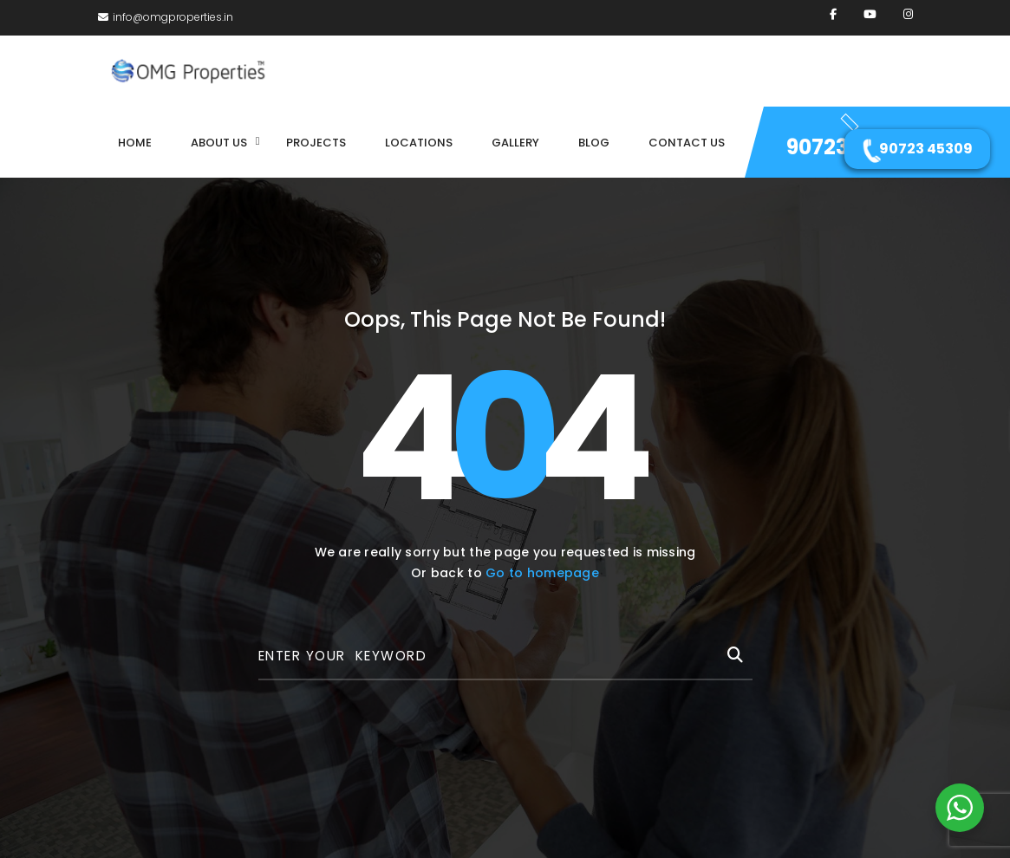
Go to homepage (542, 573)
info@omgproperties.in (165, 17)
